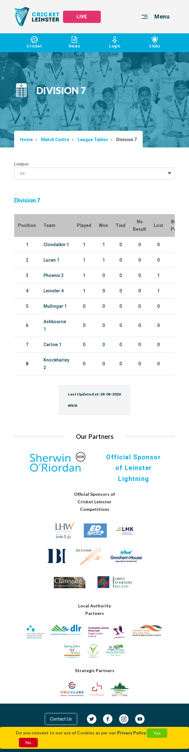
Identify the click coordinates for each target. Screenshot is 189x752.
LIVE (82, 16)
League (21, 163)
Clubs (155, 42)
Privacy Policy (131, 732)
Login (114, 42)
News (74, 42)
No (28, 742)
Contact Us (61, 719)
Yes (157, 733)
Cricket (34, 42)
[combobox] (94, 174)
